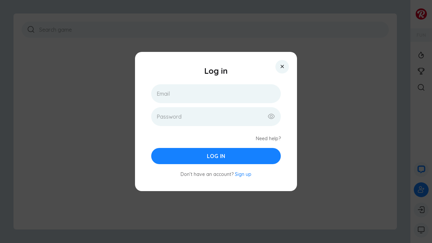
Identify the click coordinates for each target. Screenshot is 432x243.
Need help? (268, 138)
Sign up (243, 174)
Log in (216, 156)
